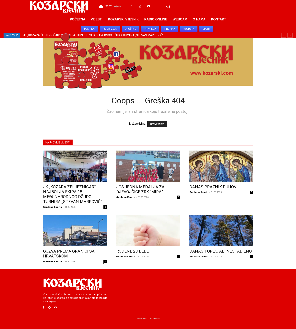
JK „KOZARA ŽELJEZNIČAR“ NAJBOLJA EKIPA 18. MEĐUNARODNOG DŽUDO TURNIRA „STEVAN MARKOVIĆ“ (72, 194)
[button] (168, 6)
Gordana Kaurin (52, 206)
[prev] (283, 35)
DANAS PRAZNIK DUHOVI (213, 187)
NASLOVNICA (157, 124)
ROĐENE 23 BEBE (132, 251)
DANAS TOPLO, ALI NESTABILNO (220, 251)
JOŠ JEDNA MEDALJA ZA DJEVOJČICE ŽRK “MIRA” (140, 189)
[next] (290, 35)
